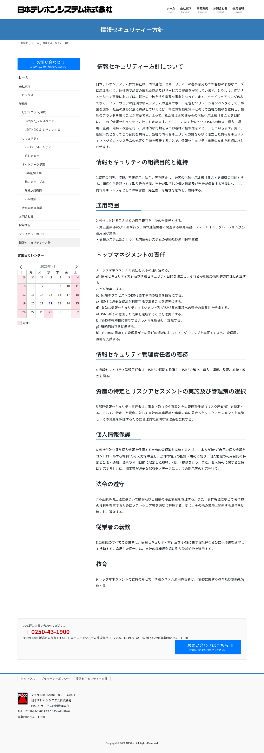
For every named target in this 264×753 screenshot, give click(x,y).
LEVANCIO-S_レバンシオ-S (42, 129)
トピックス (26, 95)
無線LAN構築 (33, 190)
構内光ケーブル (35, 182)
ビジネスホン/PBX (34, 112)
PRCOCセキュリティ (38, 147)
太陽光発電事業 (32, 208)
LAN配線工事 (33, 173)
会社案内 (25, 86)
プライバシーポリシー (33, 234)
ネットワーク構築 (33, 164)
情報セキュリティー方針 (35, 242)
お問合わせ (26, 216)
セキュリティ (30, 138)
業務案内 (25, 103)
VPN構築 (30, 199)
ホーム (23, 77)
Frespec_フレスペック (39, 121)
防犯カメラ (32, 156)
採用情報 (25, 225)
